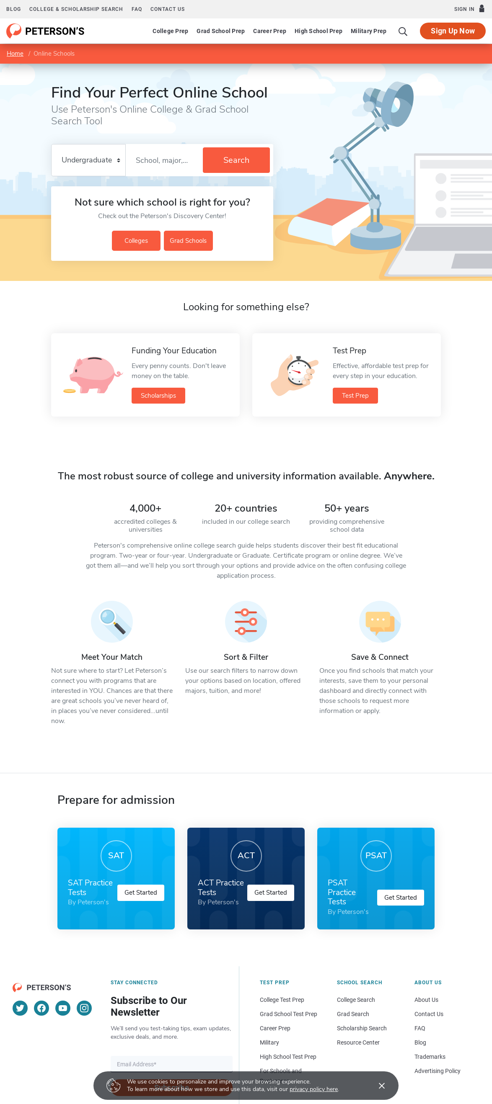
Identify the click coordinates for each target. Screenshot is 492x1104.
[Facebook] (41, 1008)
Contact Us (428, 1014)
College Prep (170, 31)
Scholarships (158, 395)
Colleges (136, 241)
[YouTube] (62, 1008)
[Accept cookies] (376, 1085)
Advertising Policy (437, 1071)
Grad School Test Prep (288, 1014)
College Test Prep (282, 999)
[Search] (403, 31)
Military (269, 1042)
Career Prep (269, 31)
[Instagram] (84, 1008)
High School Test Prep (288, 1056)
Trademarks (429, 1056)
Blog (13, 9)
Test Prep (355, 395)
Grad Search (353, 1014)
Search (236, 160)
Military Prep (368, 31)
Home (15, 53)
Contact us (167, 9)
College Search (356, 999)
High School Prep (318, 31)
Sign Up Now (453, 30)
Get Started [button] (140, 892)
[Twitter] (20, 1008)
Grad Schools (188, 241)
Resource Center (358, 1042)
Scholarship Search (362, 1028)
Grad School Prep (221, 31)
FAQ (137, 9)
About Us (426, 999)
